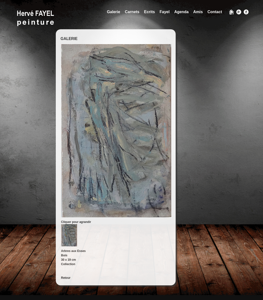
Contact (214, 12)
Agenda (181, 12)
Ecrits (149, 12)
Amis (198, 12)
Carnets (132, 12)
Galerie (113, 12)
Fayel (165, 12)
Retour (66, 278)
